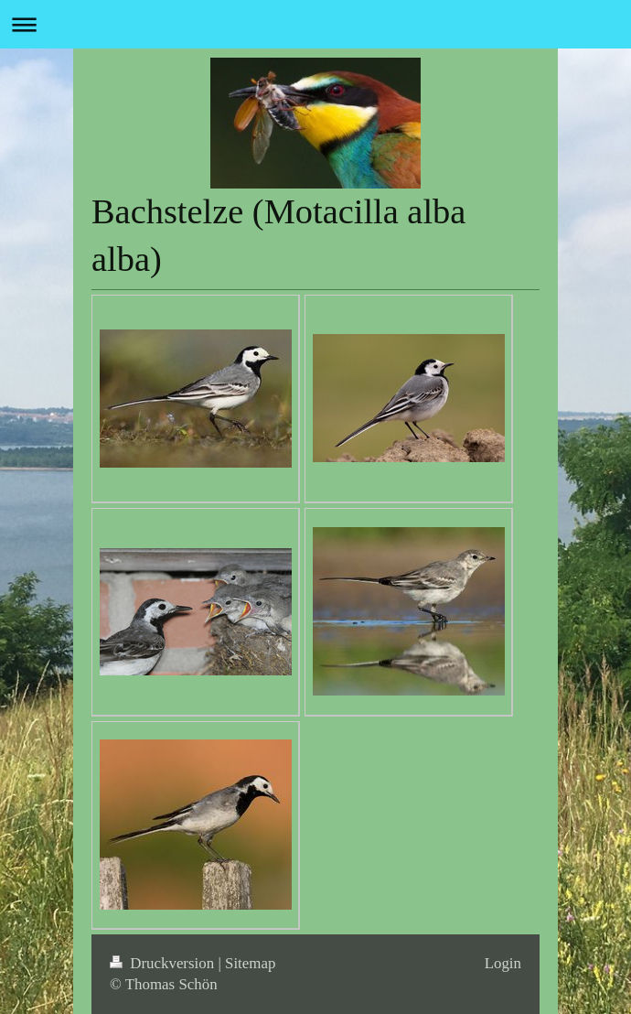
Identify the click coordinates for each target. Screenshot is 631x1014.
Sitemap (250, 963)
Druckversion (164, 963)
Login (503, 963)
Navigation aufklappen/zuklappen (315, 24)
